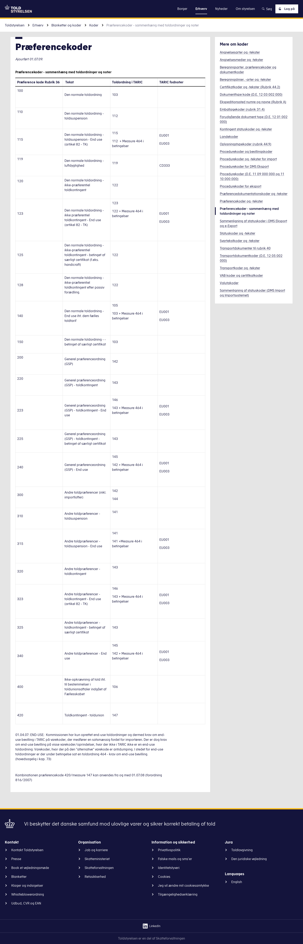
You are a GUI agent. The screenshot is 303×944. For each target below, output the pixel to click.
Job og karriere (96, 850)
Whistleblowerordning (27, 894)
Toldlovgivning (242, 850)
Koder (93, 25)
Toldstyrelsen (14, 25)
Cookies (164, 876)
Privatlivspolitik (169, 850)
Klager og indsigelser (27, 885)
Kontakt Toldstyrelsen (27, 850)
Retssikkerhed (95, 876)
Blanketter (19, 876)
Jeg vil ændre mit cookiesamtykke (183, 885)
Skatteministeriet (97, 859)
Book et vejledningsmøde (30, 868)
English (236, 882)
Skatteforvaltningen (99, 868)
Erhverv (37, 25)
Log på (286, 9)
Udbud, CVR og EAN (26, 903)
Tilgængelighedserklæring (177, 894)
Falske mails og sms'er (175, 859)
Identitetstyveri (169, 868)
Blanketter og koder (66, 25)
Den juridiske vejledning (249, 859)
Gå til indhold (152, 8)
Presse (16, 859)
